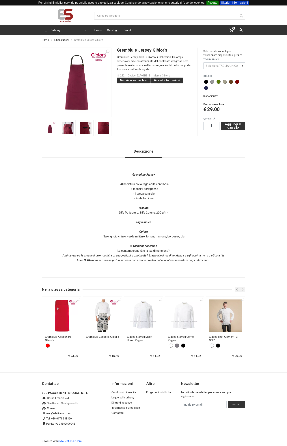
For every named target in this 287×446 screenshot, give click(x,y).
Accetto (212, 2)
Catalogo (65, 30)
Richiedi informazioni (167, 80)
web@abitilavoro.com (59, 413)
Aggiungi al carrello (233, 125)
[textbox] (224, 66)
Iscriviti (236, 404)
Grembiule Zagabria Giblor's (102, 336)
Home (45, 39)
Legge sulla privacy (122, 397)
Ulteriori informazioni (234, 2)
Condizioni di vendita (123, 392)
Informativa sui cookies (125, 407)
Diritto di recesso (121, 402)
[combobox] (224, 65)
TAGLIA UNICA (211, 59)
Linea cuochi (61, 39)
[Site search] (165, 16)
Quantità (209, 118)
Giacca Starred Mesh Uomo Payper (139, 338)
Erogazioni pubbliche (158, 392)
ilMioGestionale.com (70, 441)
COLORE (207, 76)
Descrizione (143, 151)
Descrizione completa (133, 80)
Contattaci (117, 413)
